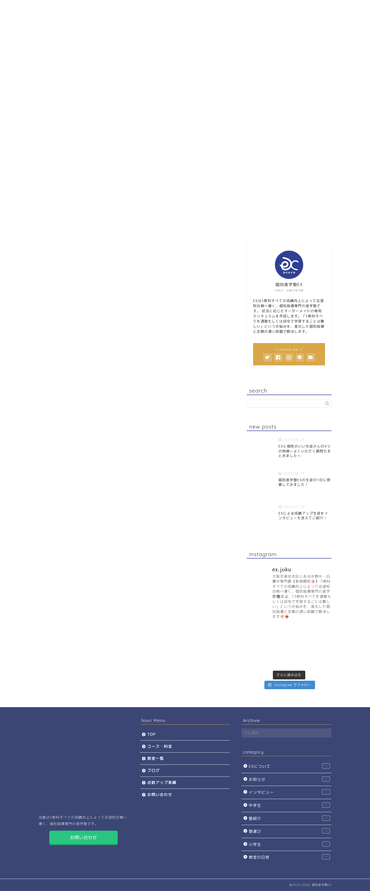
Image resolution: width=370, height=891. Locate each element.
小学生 (289, 844)
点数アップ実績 (222, 228)
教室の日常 (289, 857)
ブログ (182, 228)
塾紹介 (289, 818)
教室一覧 (142, 228)
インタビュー (289, 792)
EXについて (289, 766)
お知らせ (289, 779)
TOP (59, 228)
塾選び (289, 831)
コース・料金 (101, 228)
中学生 (289, 805)
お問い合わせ (262, 228)
